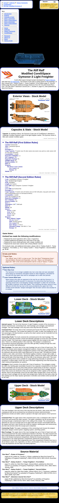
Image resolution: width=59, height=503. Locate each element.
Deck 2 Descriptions (10, 23)
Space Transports (22, 3)
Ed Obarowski (15, 81)
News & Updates (37, 487)
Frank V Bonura (50, 80)
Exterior (6, 15)
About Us (7, 37)
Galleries (12, 3)
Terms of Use (8, 40)
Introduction (8, 14)
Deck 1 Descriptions (10, 20)
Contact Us (31, 487)
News (6, 39)
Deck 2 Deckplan (9, 22)
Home (5, 3)
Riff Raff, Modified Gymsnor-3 (12, 6)
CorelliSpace (7, 4)
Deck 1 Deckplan (9, 18)
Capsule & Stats (9, 17)
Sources (6, 25)
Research (7, 36)
